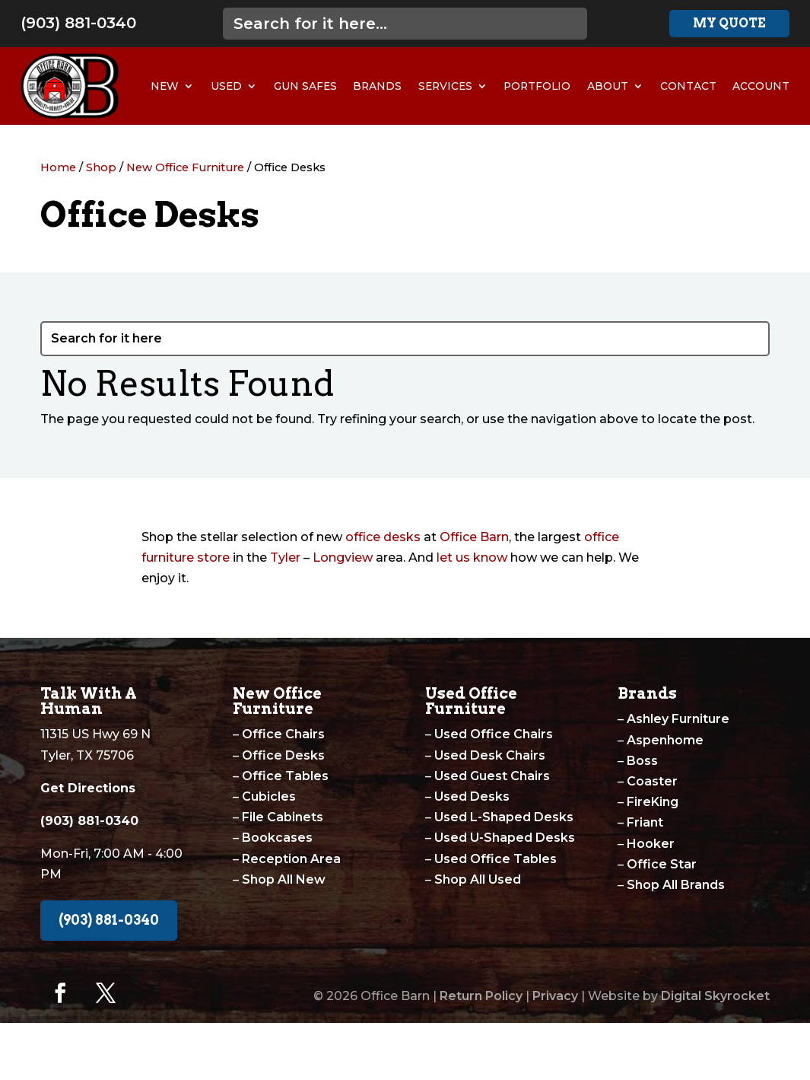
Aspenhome (665, 740)
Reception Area (291, 859)
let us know (472, 557)
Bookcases (277, 837)
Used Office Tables (495, 859)
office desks (383, 537)
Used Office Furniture (471, 701)
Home (58, 167)
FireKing (652, 802)
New (165, 86)
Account (760, 86)
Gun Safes (305, 86)
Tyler (285, 557)
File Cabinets (282, 817)
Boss (642, 760)
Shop (101, 167)
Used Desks (472, 796)
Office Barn (474, 537)
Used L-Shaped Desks (503, 817)
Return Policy (481, 996)
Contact (688, 86)
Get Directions (87, 788)
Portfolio (536, 86)
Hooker (651, 843)
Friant (645, 822)
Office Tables (285, 776)
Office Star (662, 864)
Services (445, 86)
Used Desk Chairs (489, 755)
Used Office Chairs (493, 734)
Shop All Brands (676, 885)
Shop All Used (477, 879)
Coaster (652, 781)
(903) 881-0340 (78, 23)
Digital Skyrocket (715, 996)
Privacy (555, 996)
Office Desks (283, 755)
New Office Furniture (185, 167)
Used (226, 86)
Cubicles (269, 796)
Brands (377, 86)
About (607, 86)
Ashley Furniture (678, 719)
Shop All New (284, 879)
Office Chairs (283, 734)
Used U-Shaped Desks (504, 837)
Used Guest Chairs (492, 776)
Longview (343, 557)
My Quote (729, 23)
